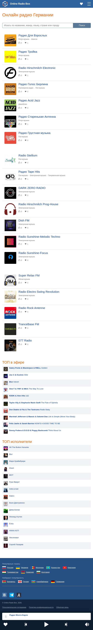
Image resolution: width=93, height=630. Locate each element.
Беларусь (11, 582)
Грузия (26, 582)
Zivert (11, 468)
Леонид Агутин (15, 517)
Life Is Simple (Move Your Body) (42, 417)
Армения (30, 572)
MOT (11, 475)
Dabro (11, 496)
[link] (5, 4)
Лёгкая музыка (24, 279)
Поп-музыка (40, 88)
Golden (28, 368)
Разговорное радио (25, 88)
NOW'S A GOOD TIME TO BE (34, 423)
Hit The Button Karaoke (19, 447)
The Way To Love (26, 389)
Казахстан (55, 568)
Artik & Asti (13, 489)
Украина (24, 568)
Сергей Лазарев (16, 544)
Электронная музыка (26, 72)
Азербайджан (42, 582)
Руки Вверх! (14, 482)
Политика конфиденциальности (41, 607)
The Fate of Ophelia (33, 403)
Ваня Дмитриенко (17, 503)
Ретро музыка (23, 39)
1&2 (19, 396)
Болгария (45, 572)
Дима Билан (14, 510)
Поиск (82, 25)
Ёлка (11, 524)
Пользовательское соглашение (14, 607)
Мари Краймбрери (17, 461)
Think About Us (35, 430)
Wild (18, 375)
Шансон (34, 39)
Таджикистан (12, 572)
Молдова (40, 568)
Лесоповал (14, 538)
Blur (11, 454)
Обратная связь (62, 607)
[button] (46, 624)
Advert (14, 382)
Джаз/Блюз (22, 104)
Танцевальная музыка (56, 175)
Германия (60, 582)
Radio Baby (29, 410)
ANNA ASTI (14, 531)
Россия (10, 568)
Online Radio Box (20, 3)
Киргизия (72, 568)
